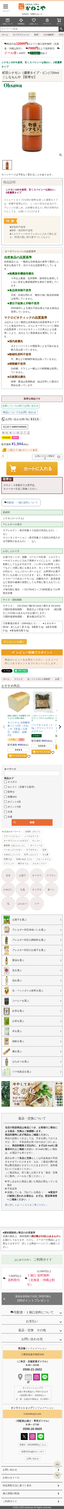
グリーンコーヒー (12, 836)
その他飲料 (49, 34)
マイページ (47, 21)
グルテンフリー (39, 863)
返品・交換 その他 (32, 1330)
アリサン (51, 875)
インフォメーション (32, 1407)
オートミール (36, 845)
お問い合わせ (10, 1469)
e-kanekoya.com (32, 1413)
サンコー (36, 841)
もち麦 (45, 854)
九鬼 (22, 889)
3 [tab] (25, 1110)
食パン (51, 889)
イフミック (9, 863)
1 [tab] (20, 1110)
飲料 (36, 34)
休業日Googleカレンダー (32, 1451)
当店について (8, 21)
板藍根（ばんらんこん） (15, 845)
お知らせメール (11, 1477)
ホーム (5, 34)
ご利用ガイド (10, 1501)
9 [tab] (39, 1110)
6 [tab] (32, 1110)
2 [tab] (23, 1110)
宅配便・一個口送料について (22, 502)
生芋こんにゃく (31, 854)
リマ (36, 903)
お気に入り (34, 21)
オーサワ (37, 875)
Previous (5, 1096)
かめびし (8, 889)
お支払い (32, 1321)
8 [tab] (37, 1110)
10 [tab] (42, 1110)
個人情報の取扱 (11, 1493)
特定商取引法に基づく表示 (17, 1485)
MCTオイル (23, 863)
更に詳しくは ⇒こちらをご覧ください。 (27, 1204)
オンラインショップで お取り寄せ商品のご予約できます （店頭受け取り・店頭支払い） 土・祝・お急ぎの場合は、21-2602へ (33, 1393)
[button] (4, 727)
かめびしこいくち (12, 854)
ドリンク (18, 679)
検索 (61, 29)
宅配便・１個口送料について (32, 1312)
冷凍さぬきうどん (24, 859)
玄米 (44, 850)
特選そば (8, 859)
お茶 (57, 679)
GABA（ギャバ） (33, 831)
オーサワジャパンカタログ (16, 841)
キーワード (10, 769)
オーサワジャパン (21, 34)
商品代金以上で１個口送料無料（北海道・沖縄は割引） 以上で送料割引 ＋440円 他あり (32, 48)
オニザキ (37, 889)
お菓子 (22, 875)
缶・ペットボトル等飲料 (38, 679)
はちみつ (22, 903)
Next (58, 1096)
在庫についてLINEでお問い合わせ (20, 405)
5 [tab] (30, 1110)
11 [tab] (44, 1110)
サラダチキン (32, 850)
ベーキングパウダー (13, 850)
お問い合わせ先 (32, 1339)
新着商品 (21, 21)
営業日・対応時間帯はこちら (32, 1445)
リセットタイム (43, 859)
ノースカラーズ (31, 836)
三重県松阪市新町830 (32, 1354)
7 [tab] (34, 1110)
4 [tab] (27, 1110)
